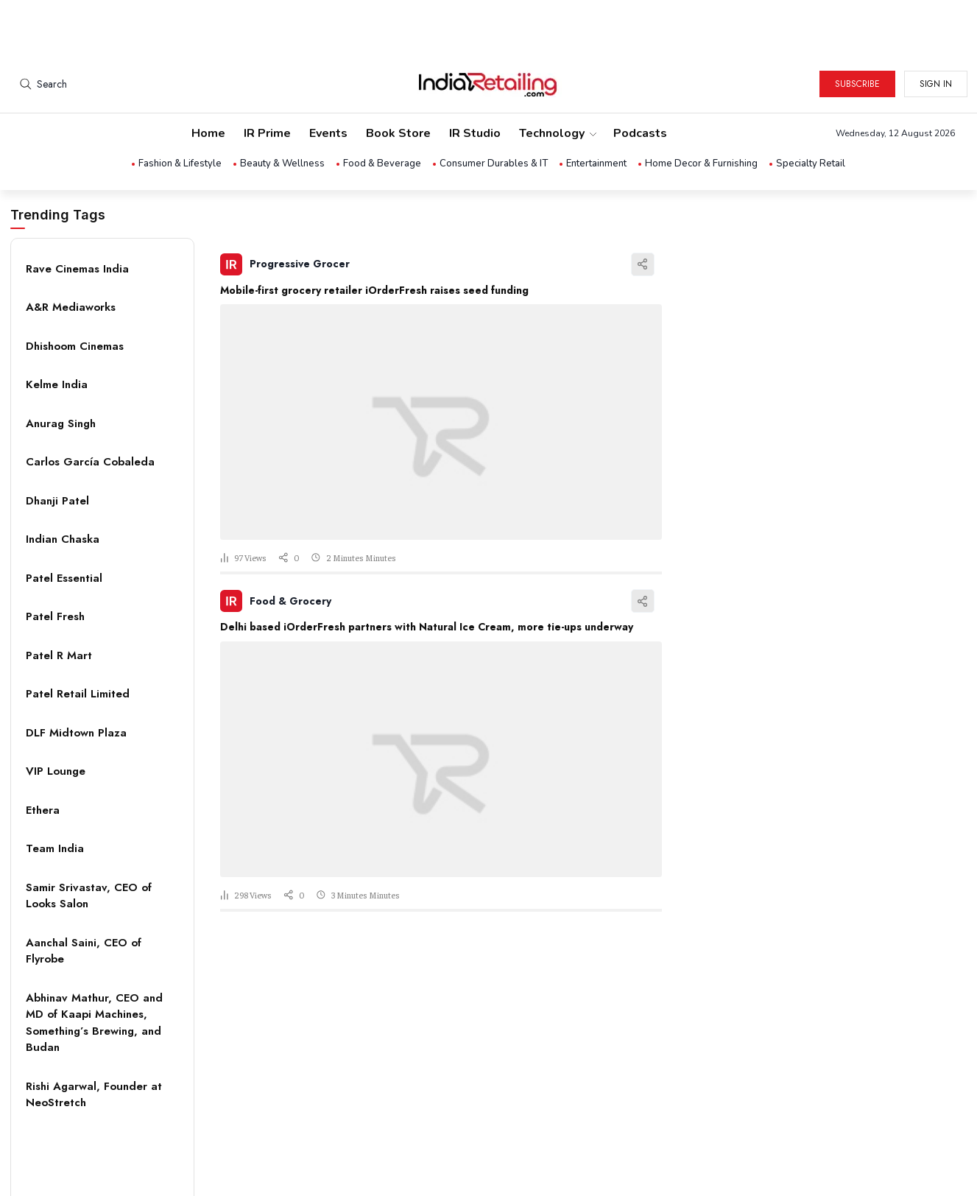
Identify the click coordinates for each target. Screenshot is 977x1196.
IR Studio (475, 78)
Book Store (398, 78)
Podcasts (640, 78)
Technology (557, 78)
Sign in (936, 28)
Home (208, 78)
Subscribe (857, 28)
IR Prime (267, 78)
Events (328, 78)
